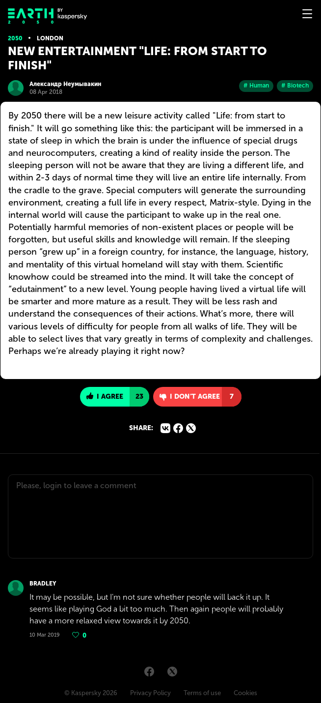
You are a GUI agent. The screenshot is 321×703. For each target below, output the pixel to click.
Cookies (245, 693)
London (50, 38)
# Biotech (295, 85)
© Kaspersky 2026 (90, 693)
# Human (256, 85)
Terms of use (202, 693)
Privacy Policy (150, 693)
